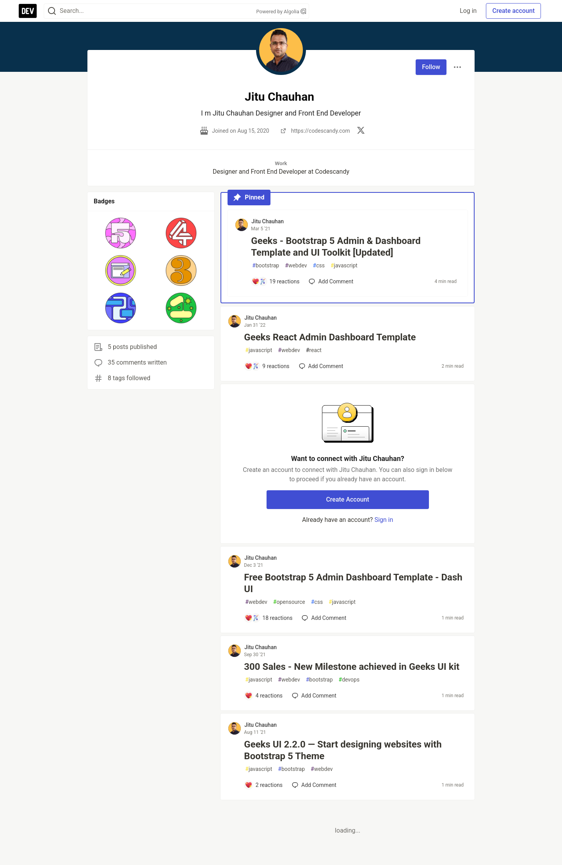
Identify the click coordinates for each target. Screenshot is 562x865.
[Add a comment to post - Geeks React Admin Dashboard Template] (267, 366)
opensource (289, 602)
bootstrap (265, 266)
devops (349, 680)
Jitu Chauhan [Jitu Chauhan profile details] (267, 221)
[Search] (52, 11)
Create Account (347, 499)
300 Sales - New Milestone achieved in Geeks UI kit (351, 666)
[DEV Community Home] (27, 11)
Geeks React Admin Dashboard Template (330, 337)
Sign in (383, 519)
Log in (468, 10)
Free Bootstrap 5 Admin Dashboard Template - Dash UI (353, 583)
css (319, 266)
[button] (121, 233)
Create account (513, 10)
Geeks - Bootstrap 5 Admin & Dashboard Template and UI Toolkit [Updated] (335, 246)
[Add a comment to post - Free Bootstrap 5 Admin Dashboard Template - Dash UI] (268, 618)
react (314, 350)
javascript (344, 266)
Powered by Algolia (281, 11)
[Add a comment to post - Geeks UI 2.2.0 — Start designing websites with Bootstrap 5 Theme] (263, 785)
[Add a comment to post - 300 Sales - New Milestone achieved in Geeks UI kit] (263, 696)
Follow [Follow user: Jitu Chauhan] (431, 67)
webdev (296, 266)
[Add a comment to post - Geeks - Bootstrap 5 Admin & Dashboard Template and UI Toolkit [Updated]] (275, 281)
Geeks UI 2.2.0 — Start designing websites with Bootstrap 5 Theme (342, 750)
